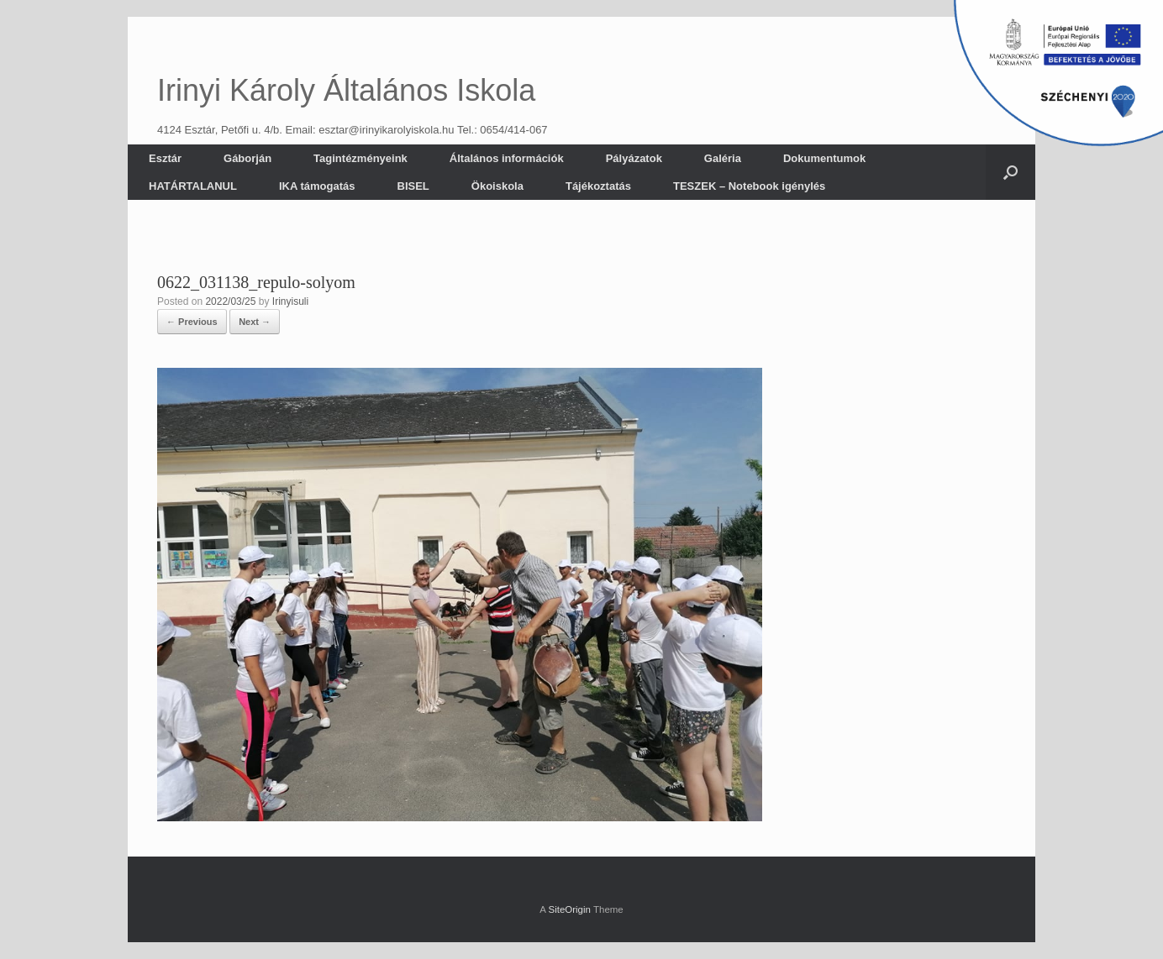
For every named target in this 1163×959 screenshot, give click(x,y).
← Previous (192, 322)
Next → (255, 322)
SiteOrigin (569, 909)
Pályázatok (634, 158)
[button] (1010, 172)
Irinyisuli (290, 301)
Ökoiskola (497, 186)
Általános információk (507, 158)
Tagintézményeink (360, 158)
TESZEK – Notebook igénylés (749, 186)
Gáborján (247, 158)
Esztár (165, 158)
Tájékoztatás (598, 186)
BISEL (413, 186)
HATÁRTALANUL (193, 186)
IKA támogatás (317, 186)
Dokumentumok (824, 158)
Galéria (722, 158)
